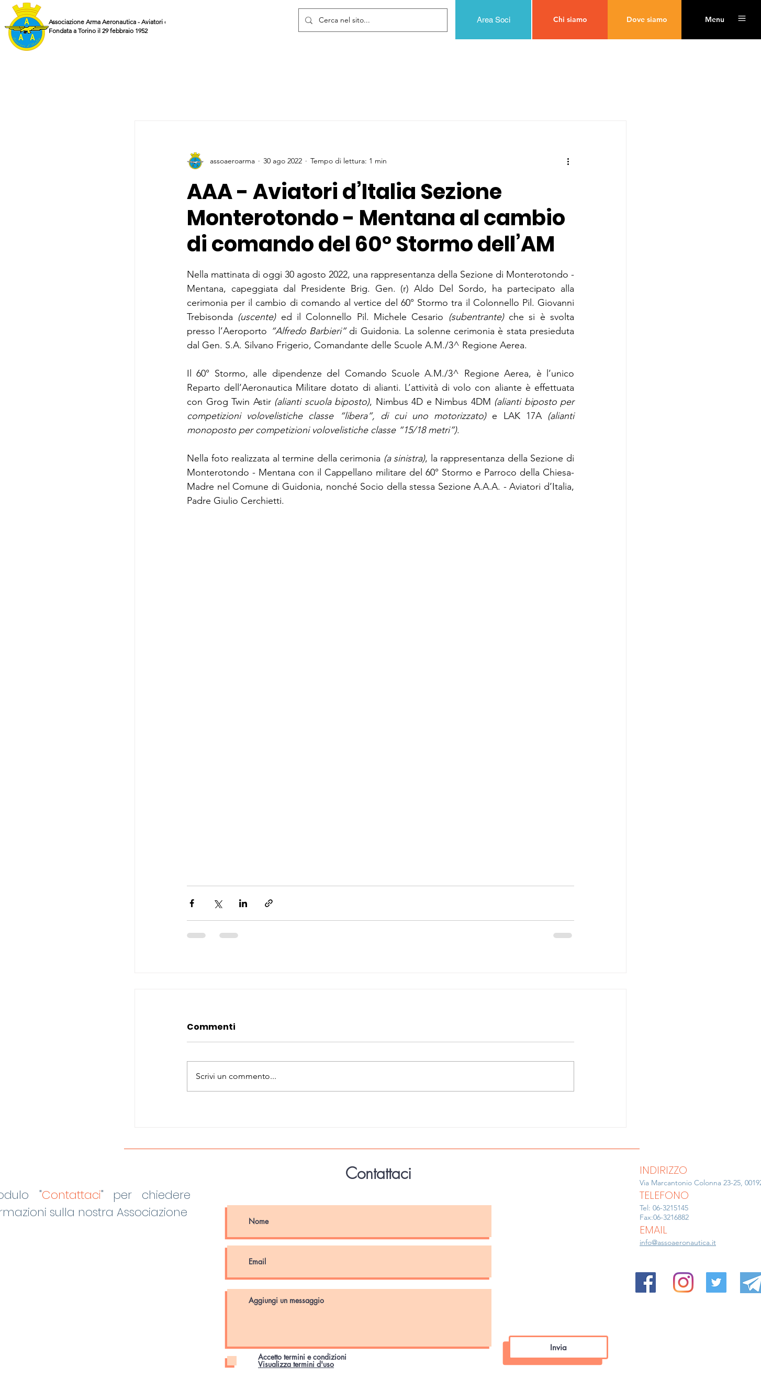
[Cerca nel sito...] (372, 20)
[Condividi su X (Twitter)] (217, 903)
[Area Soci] (493, 19)
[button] (714, 19)
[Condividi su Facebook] (192, 903)
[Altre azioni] (568, 161)
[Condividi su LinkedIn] (243, 903)
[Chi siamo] (570, 19)
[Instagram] (683, 1282)
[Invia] (558, 1347)
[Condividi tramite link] (269, 903)
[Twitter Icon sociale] (716, 1282)
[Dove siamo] (647, 19)
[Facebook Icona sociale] (645, 1282)
